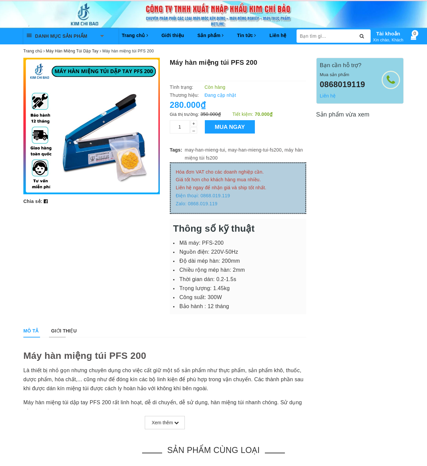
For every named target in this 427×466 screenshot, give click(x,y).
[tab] (30, 330)
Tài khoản (388, 33)
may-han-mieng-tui (205, 150)
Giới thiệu (172, 35)
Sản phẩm (210, 35)
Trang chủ (135, 35)
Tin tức (246, 35)
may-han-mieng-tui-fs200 (255, 150)
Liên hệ (278, 35)
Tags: (176, 150)
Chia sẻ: (32, 201)
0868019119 (342, 84)
